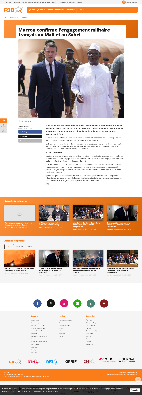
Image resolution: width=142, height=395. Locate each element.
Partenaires (89, 333)
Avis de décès (63, 339)
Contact (88, 341)
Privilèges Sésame (62, 2)
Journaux (41, 10)
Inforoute (24, 2)
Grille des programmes (38, 328)
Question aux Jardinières (39, 341)
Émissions (59, 10)
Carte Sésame (51, 2)
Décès (44, 2)
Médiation (89, 336)
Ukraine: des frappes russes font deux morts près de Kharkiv (18, 224)
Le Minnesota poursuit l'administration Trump (49, 224)
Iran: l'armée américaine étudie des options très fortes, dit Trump (86, 270)
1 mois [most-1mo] (29, 246)
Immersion (34, 333)
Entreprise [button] (16, 2)
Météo (61, 328)
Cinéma (61, 323)
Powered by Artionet (113, 374)
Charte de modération (93, 339)
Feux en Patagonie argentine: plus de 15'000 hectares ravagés (19, 269)
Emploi (30, 2)
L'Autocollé (34, 347)
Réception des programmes (95, 323)
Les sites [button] (8, 2)
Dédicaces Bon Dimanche (39, 336)
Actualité (14, 17)
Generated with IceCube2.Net (129, 374)
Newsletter (89, 344)
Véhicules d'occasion (75, 2)
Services (81, 10)
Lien (23, 141)
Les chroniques (36, 323)
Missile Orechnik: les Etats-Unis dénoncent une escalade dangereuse (86, 225)
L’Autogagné (35, 344)
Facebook (37, 303)
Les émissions (35, 320)
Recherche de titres (37, 325)
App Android (104, 303)
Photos (50, 10)
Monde (24, 17)
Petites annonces (64, 331)
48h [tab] (9, 246)
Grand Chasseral (36, 331)
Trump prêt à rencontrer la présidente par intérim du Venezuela (118, 225)
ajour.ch (31, 10)
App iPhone (91, 303)
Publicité (89, 328)
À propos (89, 320)
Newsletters (77, 303)
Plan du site (45, 376)
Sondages (34, 350)
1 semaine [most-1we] (19, 246)
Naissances (37, 2)
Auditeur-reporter (129, 2)
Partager (24, 132)
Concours (34, 352)
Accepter (134, 390)
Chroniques (70, 10)
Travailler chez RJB (91, 331)
